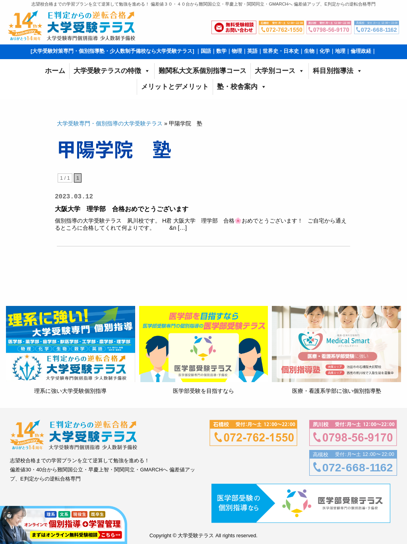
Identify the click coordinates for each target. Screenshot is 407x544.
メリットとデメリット (175, 86)
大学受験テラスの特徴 (112, 71)
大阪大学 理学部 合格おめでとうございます (121, 209)
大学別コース (279, 71)
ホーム (55, 71)
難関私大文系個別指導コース (202, 71)
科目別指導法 (337, 71)
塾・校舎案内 (242, 87)
